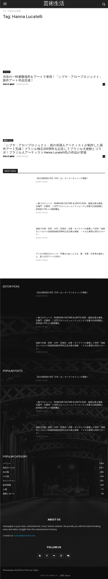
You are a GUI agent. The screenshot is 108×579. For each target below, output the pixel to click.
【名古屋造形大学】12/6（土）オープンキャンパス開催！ (62, 178)
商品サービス (8, 140)
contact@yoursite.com (24, 535)
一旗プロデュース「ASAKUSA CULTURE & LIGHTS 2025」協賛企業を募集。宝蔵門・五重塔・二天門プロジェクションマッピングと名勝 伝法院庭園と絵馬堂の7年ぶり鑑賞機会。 (70, 206)
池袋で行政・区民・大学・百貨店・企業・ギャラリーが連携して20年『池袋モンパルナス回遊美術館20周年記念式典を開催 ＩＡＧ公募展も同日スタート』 (70, 231)
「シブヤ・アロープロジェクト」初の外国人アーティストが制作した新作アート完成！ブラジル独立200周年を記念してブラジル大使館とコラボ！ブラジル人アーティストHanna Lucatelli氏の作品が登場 (53, 148)
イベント (7, 72)
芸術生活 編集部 (8, 84)
